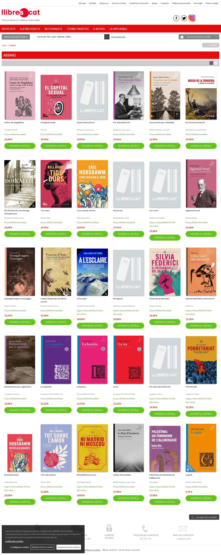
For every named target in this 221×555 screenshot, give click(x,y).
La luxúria (81, 386)
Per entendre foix (121, 122)
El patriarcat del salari (159, 298)
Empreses (104, 3)
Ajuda (154, 3)
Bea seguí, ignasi (84, 482)
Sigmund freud (193, 210)
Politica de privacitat (181, 3)
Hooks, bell (45, 218)
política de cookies (14, 541)
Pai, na (43, 130)
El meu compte (212, 3)
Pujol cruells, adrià (193, 482)
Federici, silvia (155, 306)
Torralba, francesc (12, 394)
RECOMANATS (54, 28)
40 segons (118, 298)
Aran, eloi (190, 306)
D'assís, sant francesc (50, 306)
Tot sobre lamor (48, 474)
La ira (115, 386)
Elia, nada (153, 482)
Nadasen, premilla (157, 218)
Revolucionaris (11, 474)
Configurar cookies (92, 550)
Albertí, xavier (10, 306)
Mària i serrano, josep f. (159, 130)
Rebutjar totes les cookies (43, 547)
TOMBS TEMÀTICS (78, 28)
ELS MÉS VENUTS (30, 28)
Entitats (92, 3)
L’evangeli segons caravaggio (17, 298)
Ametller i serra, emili (86, 306)
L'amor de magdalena (14, 122)
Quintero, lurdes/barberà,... (124, 306)
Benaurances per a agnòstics (17, 386)
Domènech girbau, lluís (14, 218)
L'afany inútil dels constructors (200, 298)
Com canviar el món (86, 210)
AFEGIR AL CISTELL (19, 146)
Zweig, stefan (191, 218)
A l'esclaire (82, 298)
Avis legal (198, 3)
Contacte (165, 3)
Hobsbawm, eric (83, 218)
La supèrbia (46, 386)
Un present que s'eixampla (161, 122)
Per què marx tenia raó (160, 386)
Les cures (153, 210)
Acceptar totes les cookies (69, 547)
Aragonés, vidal (192, 394)
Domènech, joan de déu (196, 130)
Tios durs (45, 210)
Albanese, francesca (85, 130)
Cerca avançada (118, 37)
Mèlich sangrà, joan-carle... (124, 482)
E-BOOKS (99, 28)
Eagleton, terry (155, 394)
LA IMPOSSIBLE (118, 28)
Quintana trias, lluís (121, 130)
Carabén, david (10, 130)
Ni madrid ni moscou (86, 474)
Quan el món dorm (85, 122)
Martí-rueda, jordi (121, 218)
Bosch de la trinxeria (195, 122)
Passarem (117, 210)
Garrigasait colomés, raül (124, 394)
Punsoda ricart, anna (86, 394)
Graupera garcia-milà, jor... (52, 394)
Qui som (82, 3)
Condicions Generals (138, 3)
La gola (189, 474)
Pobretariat (191, 386)
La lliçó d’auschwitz (122, 474)
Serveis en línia (119, 3)
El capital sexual (48, 122)
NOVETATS (9, 28)
